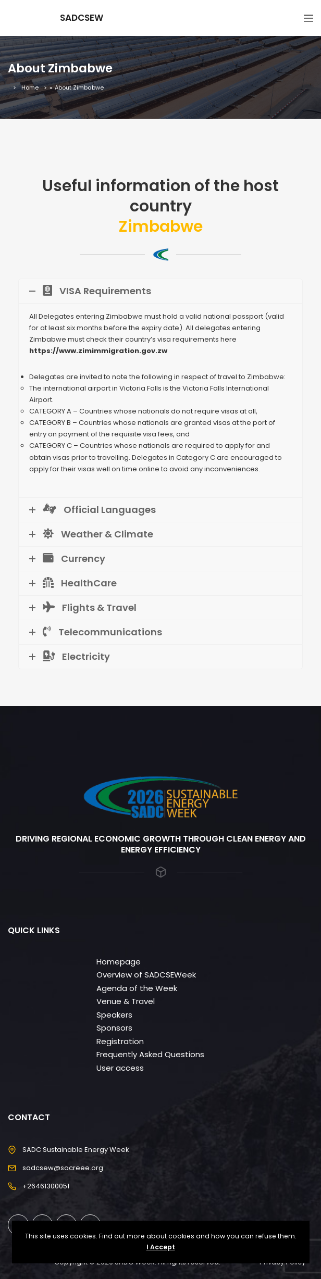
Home (30, 87)
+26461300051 (45, 1186)
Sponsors (114, 1027)
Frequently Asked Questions (150, 1054)
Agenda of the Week (136, 988)
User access (120, 1067)
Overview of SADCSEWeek (146, 974)
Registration (120, 1041)
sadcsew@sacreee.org (62, 1168)
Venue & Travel (125, 1001)
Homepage (118, 961)
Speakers (114, 1014)
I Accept (160, 1247)
